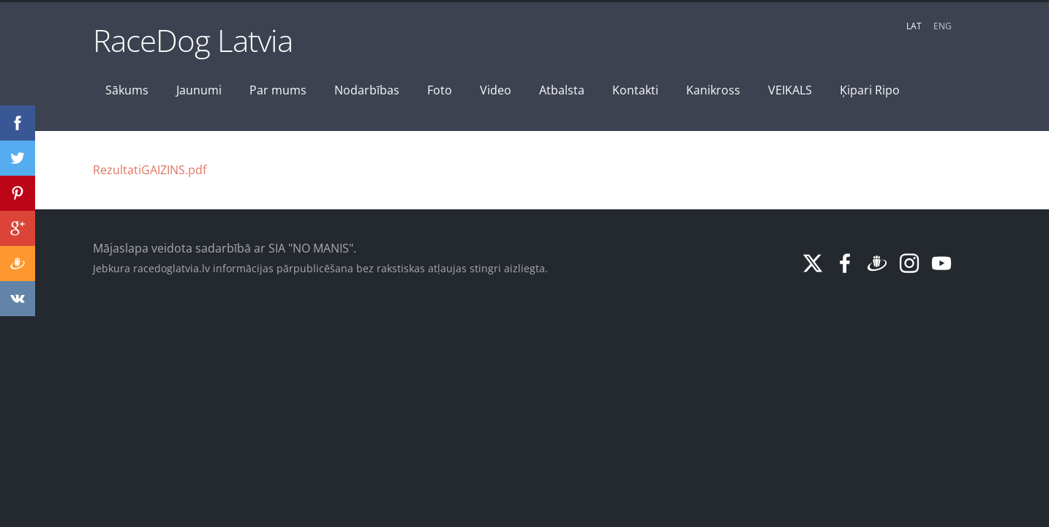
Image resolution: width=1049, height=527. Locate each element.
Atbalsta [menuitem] (561, 90)
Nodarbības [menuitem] (366, 90)
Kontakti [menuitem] (635, 90)
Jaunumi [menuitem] (199, 90)
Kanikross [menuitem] (713, 90)
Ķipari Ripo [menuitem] (870, 90)
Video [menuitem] (495, 90)
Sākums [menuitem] (126, 90)
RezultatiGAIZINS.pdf (149, 170)
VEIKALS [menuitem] (790, 90)
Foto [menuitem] (439, 90)
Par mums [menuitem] (278, 90)
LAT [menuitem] (914, 26)
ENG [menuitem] (942, 26)
